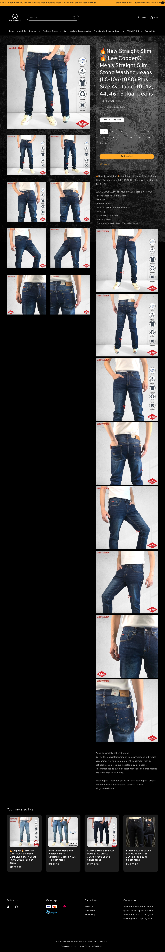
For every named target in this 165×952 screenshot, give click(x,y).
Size (102, 126)
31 (122, 131)
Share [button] (104, 164)
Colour (103, 114)
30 (113, 131)
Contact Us (150, 31)
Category (33, 31)
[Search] (74, 17)
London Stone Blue (112, 120)
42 (131, 137)
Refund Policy (98, 946)
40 (121, 137)
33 (139, 131)
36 (104, 137)
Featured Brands (50, 31)
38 (112, 137)
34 (148, 131)
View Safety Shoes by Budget (107, 31)
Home (11, 31)
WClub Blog (90, 915)
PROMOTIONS (133, 31)
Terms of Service (68, 946)
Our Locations (91, 911)
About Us (21, 31)
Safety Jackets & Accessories (77, 31)
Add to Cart (127, 156)
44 (140, 137)
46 (149, 137)
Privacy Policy (84, 946)
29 (104, 131)
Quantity (103, 143)
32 (130, 131)
